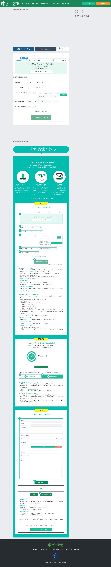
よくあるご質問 (54, 3)
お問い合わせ (65, 3)
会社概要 (34, 549)
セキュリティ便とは (36, 87)
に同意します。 (42, 111)
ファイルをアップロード (41, 117)
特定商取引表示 (57, 549)
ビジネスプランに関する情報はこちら (29, 278)
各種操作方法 (44, 3)
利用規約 (38, 111)
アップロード (20, 107)
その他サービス (68, 549)
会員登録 (103, 3)
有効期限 (17, 82)
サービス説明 (25, 3)
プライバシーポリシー (45, 549)
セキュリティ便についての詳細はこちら (30, 292)
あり (36, 92)
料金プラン (35, 3)
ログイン (88, 3)
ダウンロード (21, 93)
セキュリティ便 (19, 87)
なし (31, 92)
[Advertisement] (41, 21)
